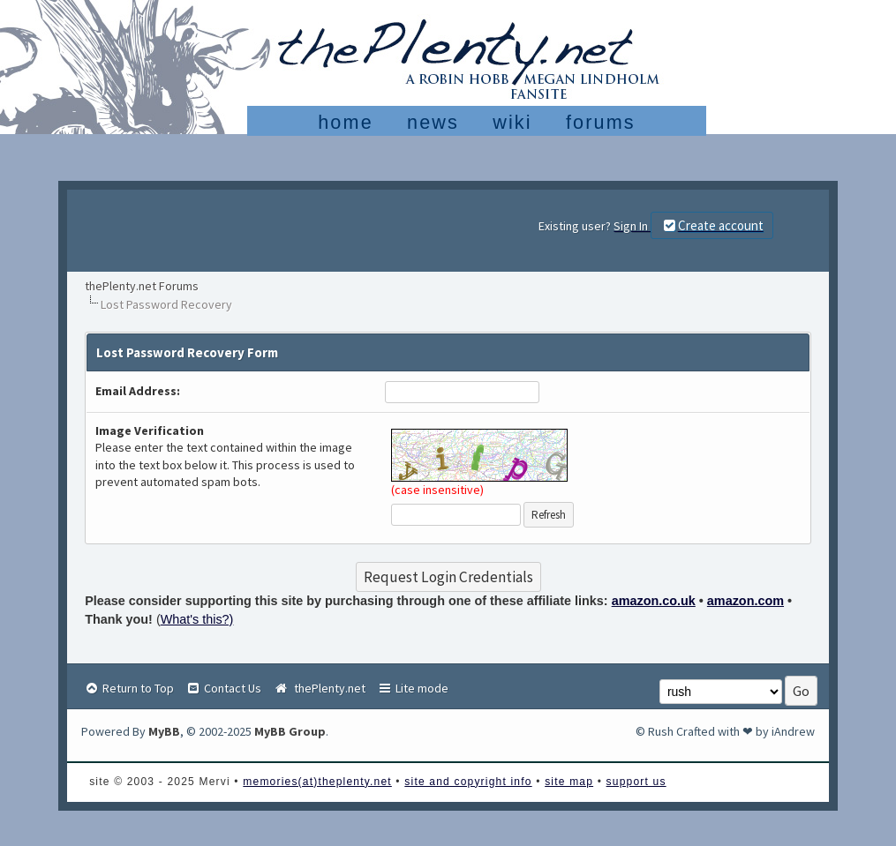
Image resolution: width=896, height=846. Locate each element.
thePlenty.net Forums (142, 286)
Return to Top (129, 688)
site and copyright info (467, 781)
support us (636, 781)
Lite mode (412, 688)
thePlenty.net (319, 688)
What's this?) (197, 619)
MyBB (164, 731)
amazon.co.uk (654, 601)
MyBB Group (290, 731)
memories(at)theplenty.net (317, 781)
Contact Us (223, 688)
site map (569, 781)
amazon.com (745, 601)
